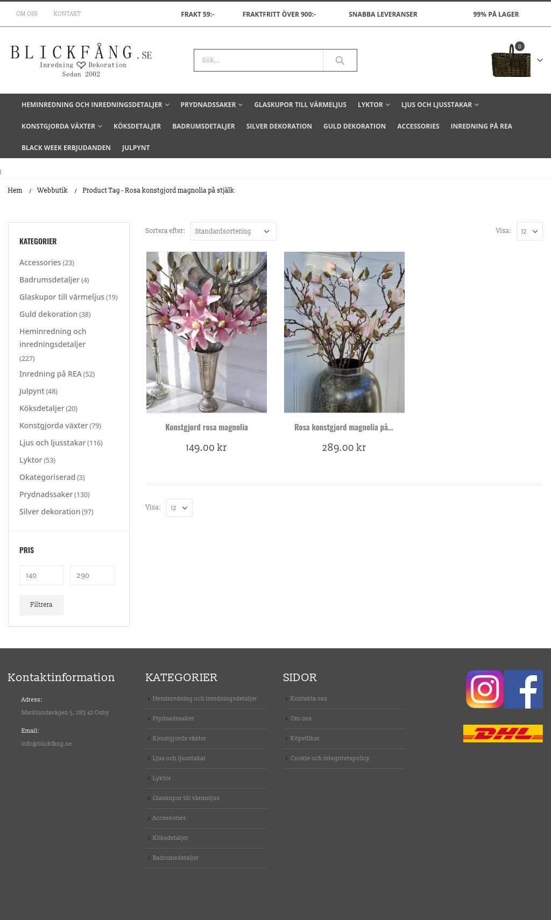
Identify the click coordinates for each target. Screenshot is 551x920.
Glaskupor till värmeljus (300, 104)
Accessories (418, 126)
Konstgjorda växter (58, 126)
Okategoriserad (47, 477)
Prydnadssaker (208, 104)
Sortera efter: (165, 231)
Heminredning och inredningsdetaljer (92, 104)
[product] (206, 332)
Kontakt (67, 14)
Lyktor (370, 104)
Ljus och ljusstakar (436, 104)
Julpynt (136, 147)
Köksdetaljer (137, 126)
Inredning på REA (481, 126)
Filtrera (42, 605)
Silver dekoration (279, 126)
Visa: (503, 231)
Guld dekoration (354, 126)
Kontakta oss (309, 698)
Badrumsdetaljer (203, 126)
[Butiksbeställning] (233, 231)
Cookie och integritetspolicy (330, 758)
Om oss (27, 14)
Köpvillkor (305, 738)
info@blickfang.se (47, 743)
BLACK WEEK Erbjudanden (66, 147)
